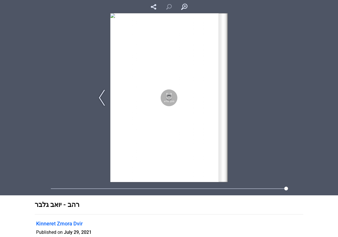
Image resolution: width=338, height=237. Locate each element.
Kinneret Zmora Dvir (59, 224)
